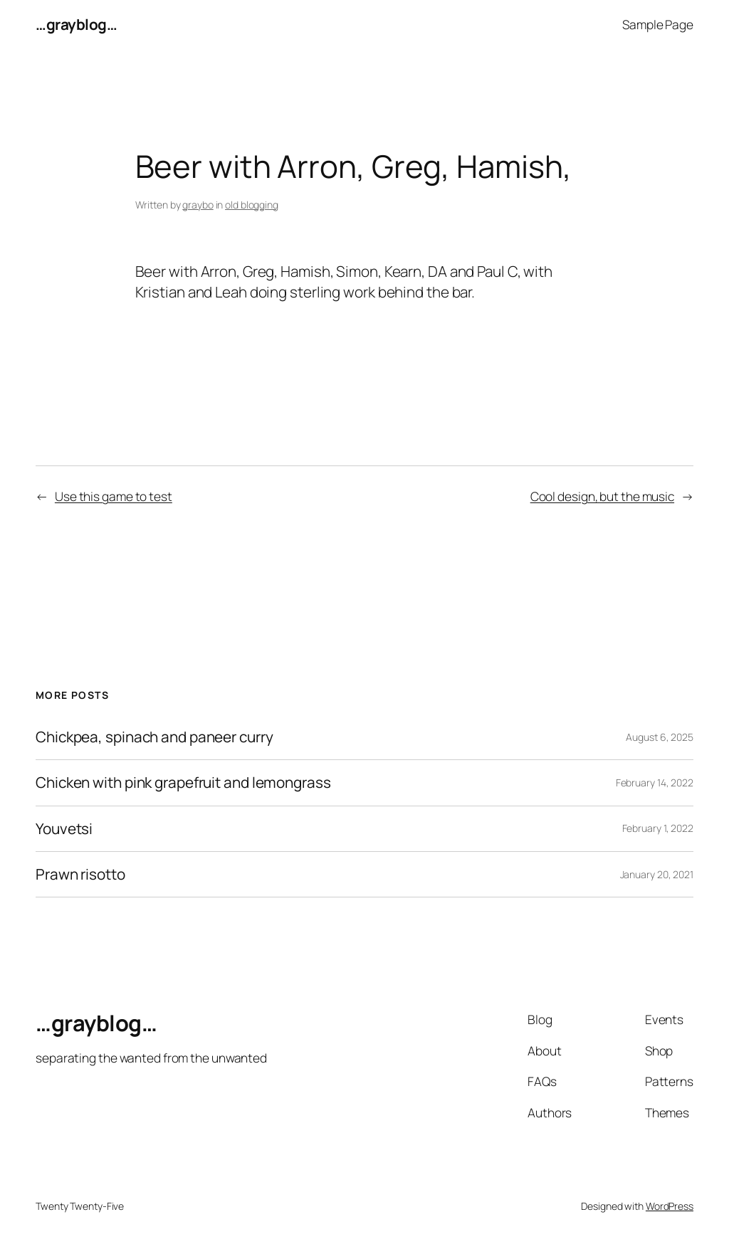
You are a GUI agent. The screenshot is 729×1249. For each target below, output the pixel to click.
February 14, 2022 (654, 782)
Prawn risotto (80, 874)
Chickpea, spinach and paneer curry (154, 737)
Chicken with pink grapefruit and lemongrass (183, 782)
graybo (197, 204)
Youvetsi (64, 829)
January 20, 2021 (656, 874)
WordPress (669, 1206)
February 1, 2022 (657, 828)
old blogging (251, 204)
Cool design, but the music (602, 496)
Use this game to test (113, 496)
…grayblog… (76, 24)
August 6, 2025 (659, 737)
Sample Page (657, 24)
